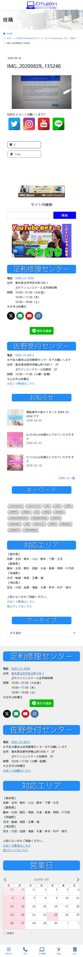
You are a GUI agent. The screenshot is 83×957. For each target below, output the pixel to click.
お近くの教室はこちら (21, 383)
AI (37, 512)
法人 (75, 951)
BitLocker (66, 524)
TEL (25, 951)
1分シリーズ (33, 506)
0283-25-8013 (24, 355)
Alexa (46, 512)
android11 (15, 524)
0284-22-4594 (24, 278)
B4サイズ (39, 524)
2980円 (14, 512)
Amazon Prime (39, 518)
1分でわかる (16, 506)
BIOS (52, 524)
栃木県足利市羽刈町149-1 (27, 673)
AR (27, 524)
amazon (59, 512)
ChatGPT (15, 530)
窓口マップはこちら (19, 606)
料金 (59, 951)
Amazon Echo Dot (19, 518)
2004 (68, 506)
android (56, 518)
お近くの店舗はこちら (17, 770)
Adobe (26, 512)
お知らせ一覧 (66, 478)
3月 (47, 506)
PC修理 (42, 951)
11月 (58, 506)
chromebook (30, 530)
